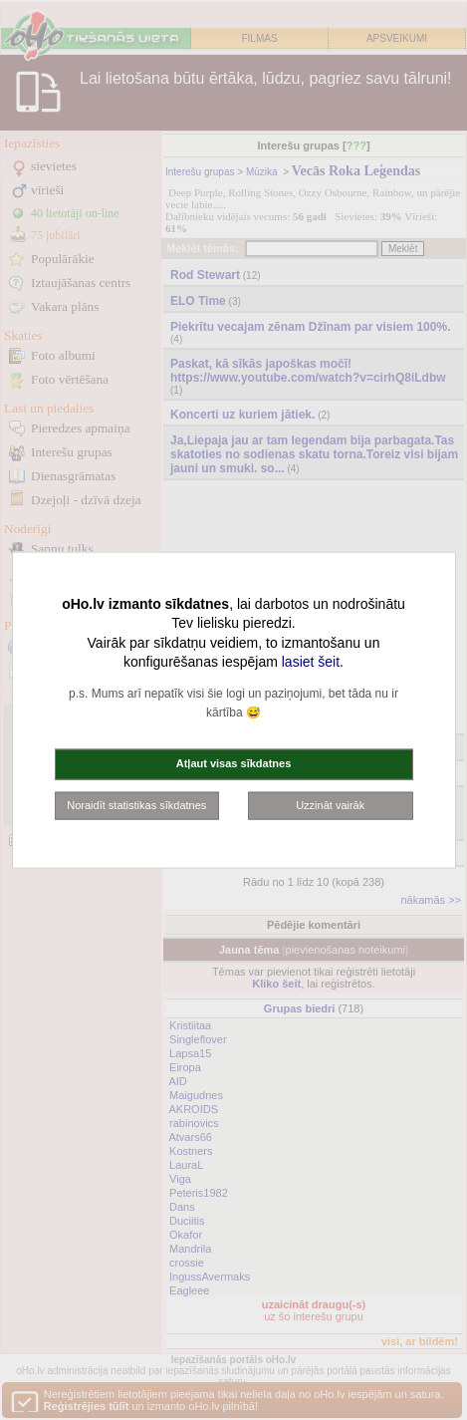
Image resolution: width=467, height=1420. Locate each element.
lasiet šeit (311, 662)
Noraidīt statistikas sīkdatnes (136, 804)
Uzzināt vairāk (330, 804)
